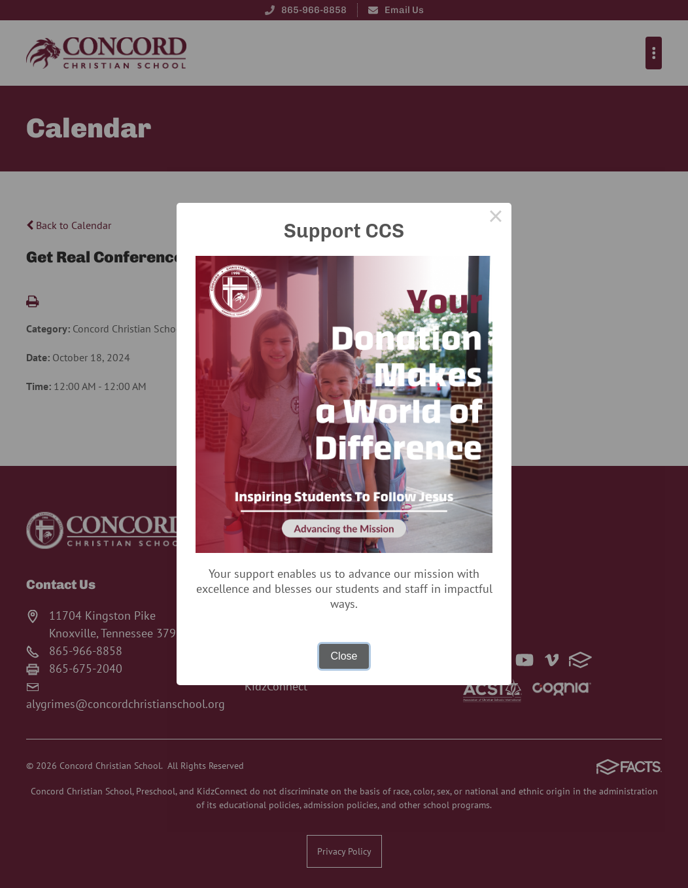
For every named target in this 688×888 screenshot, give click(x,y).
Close (344, 656)
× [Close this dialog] (496, 218)
